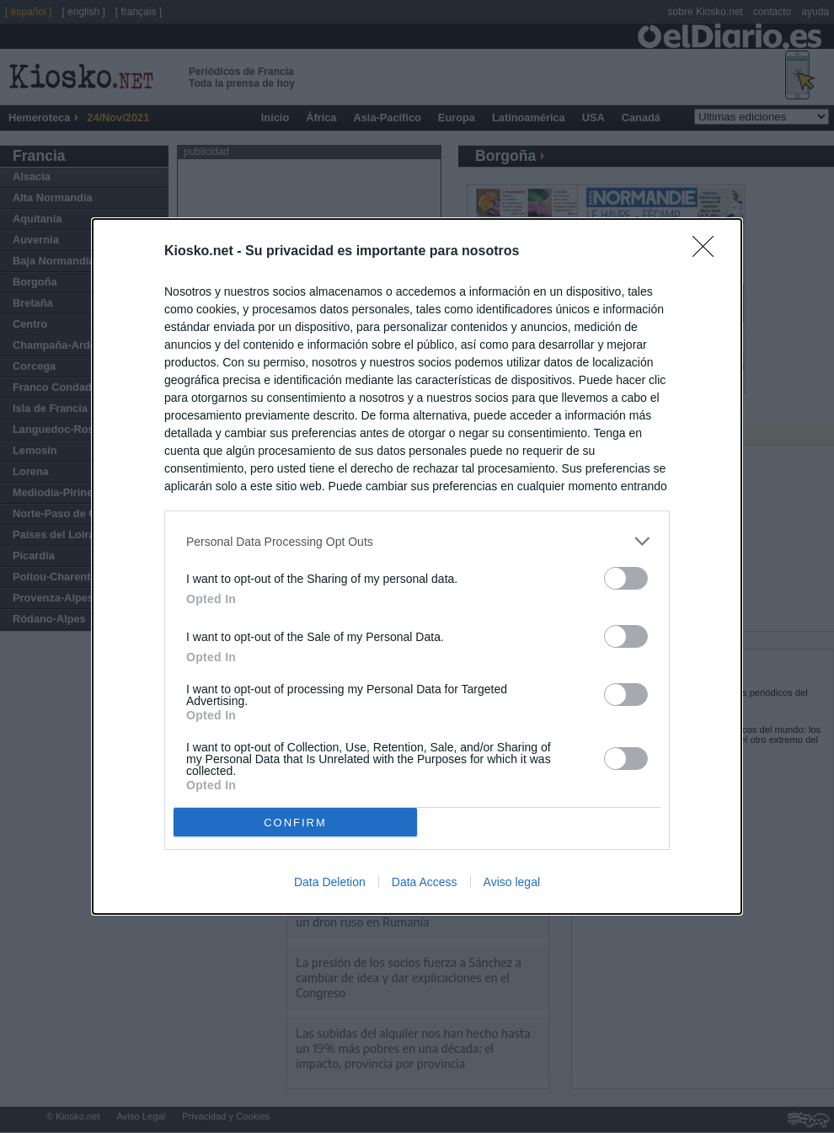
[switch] (626, 578)
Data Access (424, 882)
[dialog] (417, 566)
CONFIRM (295, 821)
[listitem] (417, 541)
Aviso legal (512, 882)
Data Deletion (330, 882)
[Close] (708, 252)
